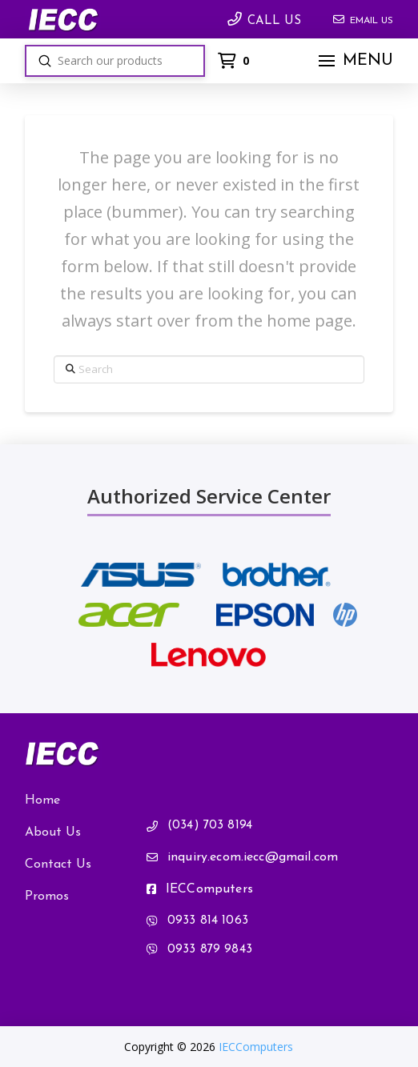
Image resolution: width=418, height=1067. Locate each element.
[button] (354, 61)
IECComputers (256, 1046)
